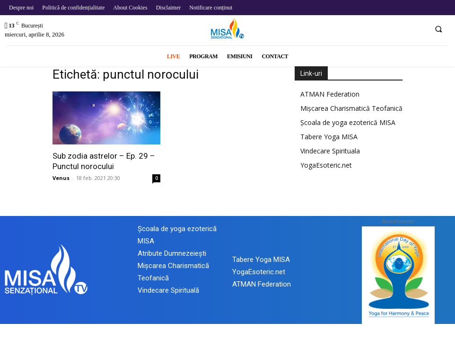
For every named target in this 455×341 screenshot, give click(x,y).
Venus (61, 177)
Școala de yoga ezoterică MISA (347, 122)
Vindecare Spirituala (330, 150)
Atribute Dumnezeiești (172, 253)
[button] (438, 29)
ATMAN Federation (329, 94)
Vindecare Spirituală (168, 290)
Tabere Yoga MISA (329, 136)
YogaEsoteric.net (326, 165)
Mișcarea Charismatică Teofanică (351, 108)
